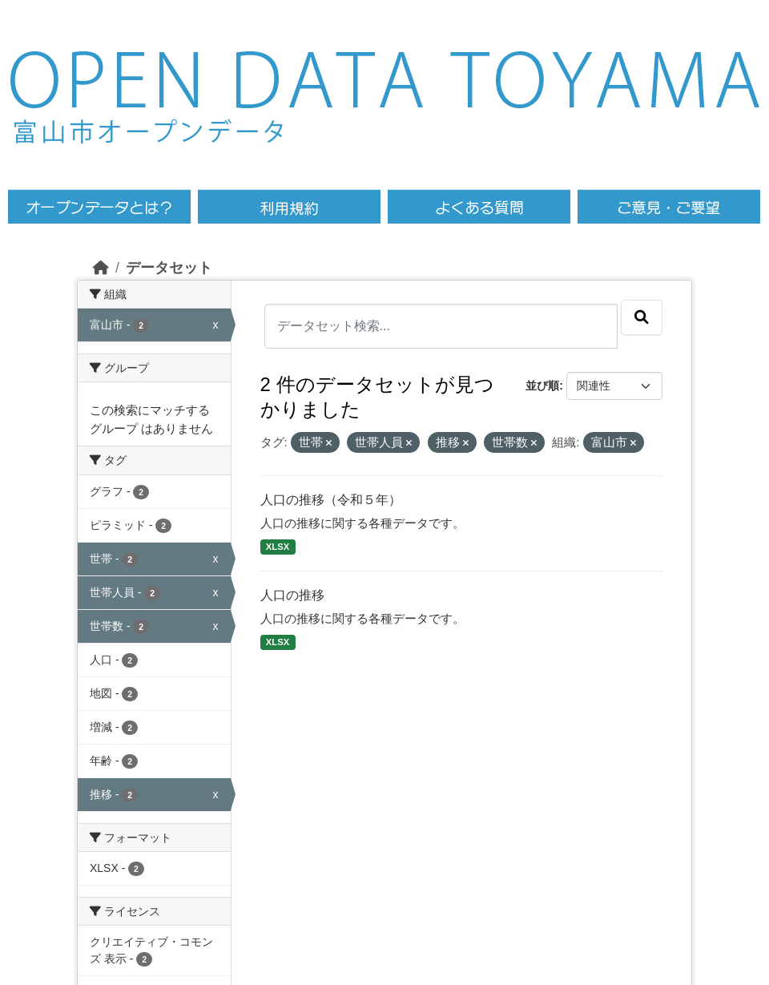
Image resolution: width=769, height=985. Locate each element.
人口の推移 (292, 595)
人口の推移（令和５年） (330, 500)
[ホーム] (101, 268)
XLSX (277, 546)
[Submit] (641, 317)
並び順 (542, 385)
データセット (169, 268)
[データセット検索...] (441, 326)
